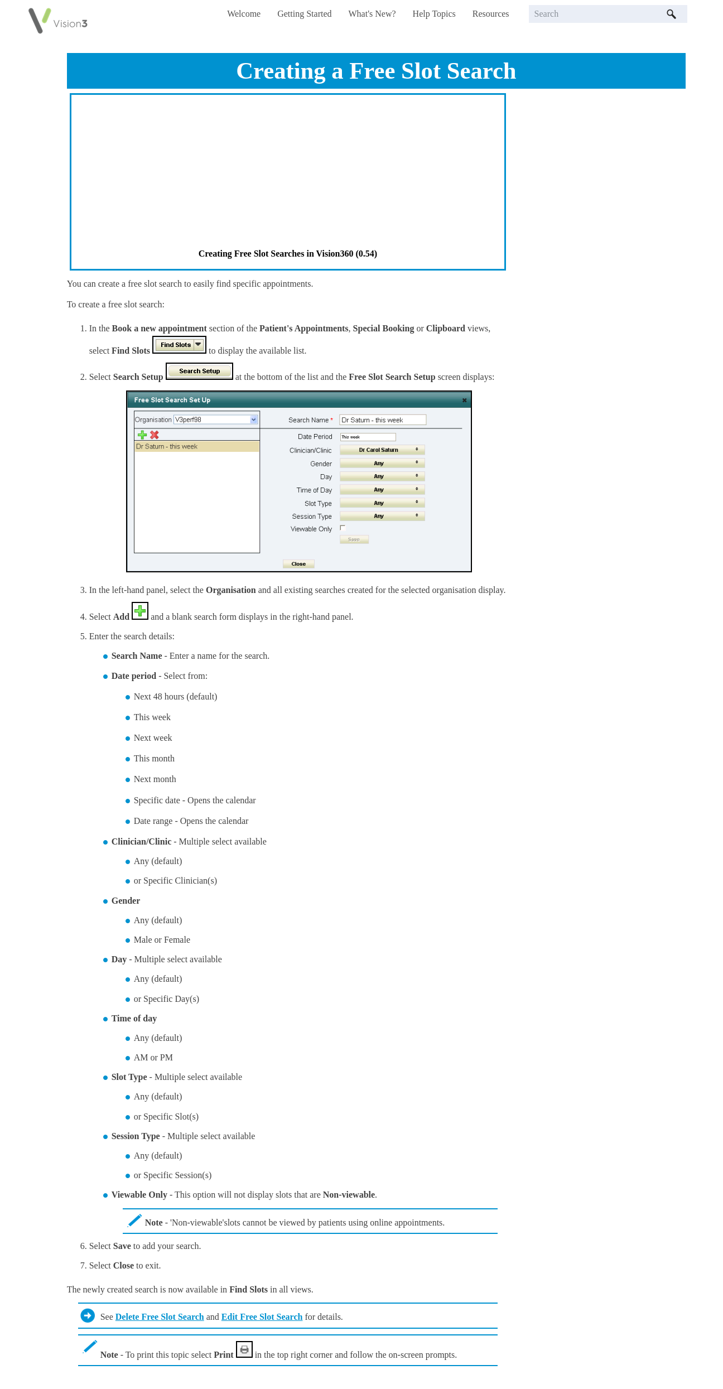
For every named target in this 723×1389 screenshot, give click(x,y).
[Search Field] (608, 14)
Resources (491, 13)
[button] (671, 14)
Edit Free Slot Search (262, 1317)
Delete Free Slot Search (159, 1317)
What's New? (372, 13)
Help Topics (434, 13)
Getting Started (304, 13)
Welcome (244, 13)
